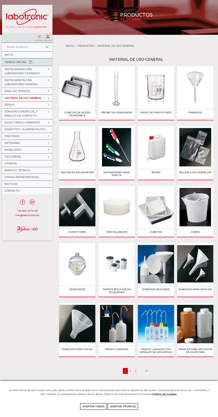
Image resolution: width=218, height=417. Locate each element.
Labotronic (27, 18)
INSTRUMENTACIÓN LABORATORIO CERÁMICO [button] (27, 71)
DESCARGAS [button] (27, 157)
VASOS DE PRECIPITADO (156, 112)
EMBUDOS (195, 112)
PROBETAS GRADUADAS (116, 112)
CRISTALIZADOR (116, 232)
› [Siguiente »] (151, 370)
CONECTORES (77, 232)
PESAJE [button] (27, 105)
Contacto (12, 190)
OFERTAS (11, 163)
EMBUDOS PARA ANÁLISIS (195, 289)
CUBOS (195, 232)
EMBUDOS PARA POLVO (77, 349)
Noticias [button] (11, 184)
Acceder (39, 38)
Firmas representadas (22, 177)
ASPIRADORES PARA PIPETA (116, 174)
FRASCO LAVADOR (116, 349)
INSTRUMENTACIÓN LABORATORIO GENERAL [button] (27, 82)
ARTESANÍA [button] (27, 143)
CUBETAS (156, 232)
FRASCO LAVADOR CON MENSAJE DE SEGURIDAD (155, 351)
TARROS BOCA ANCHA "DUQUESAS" (116, 291)
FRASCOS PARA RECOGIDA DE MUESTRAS (195, 351)
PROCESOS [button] (27, 136)
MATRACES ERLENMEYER (77, 172)
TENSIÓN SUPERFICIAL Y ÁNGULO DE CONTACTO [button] (27, 114)
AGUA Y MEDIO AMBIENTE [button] (27, 123)
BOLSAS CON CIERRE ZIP (195, 172)
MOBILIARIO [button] (27, 150)
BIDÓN (156, 172)
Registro (48, 38)
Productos (86, 45)
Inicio (9, 54)
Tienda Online (18, 62)
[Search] (24, 47)
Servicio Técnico (17, 170)
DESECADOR (77, 289)
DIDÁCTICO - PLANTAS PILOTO (25, 129)
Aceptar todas (93, 406)
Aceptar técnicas (123, 406)
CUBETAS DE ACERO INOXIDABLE (77, 114)
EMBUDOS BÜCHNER (156, 289)
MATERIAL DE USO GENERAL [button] (27, 98)
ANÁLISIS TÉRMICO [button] (27, 91)
